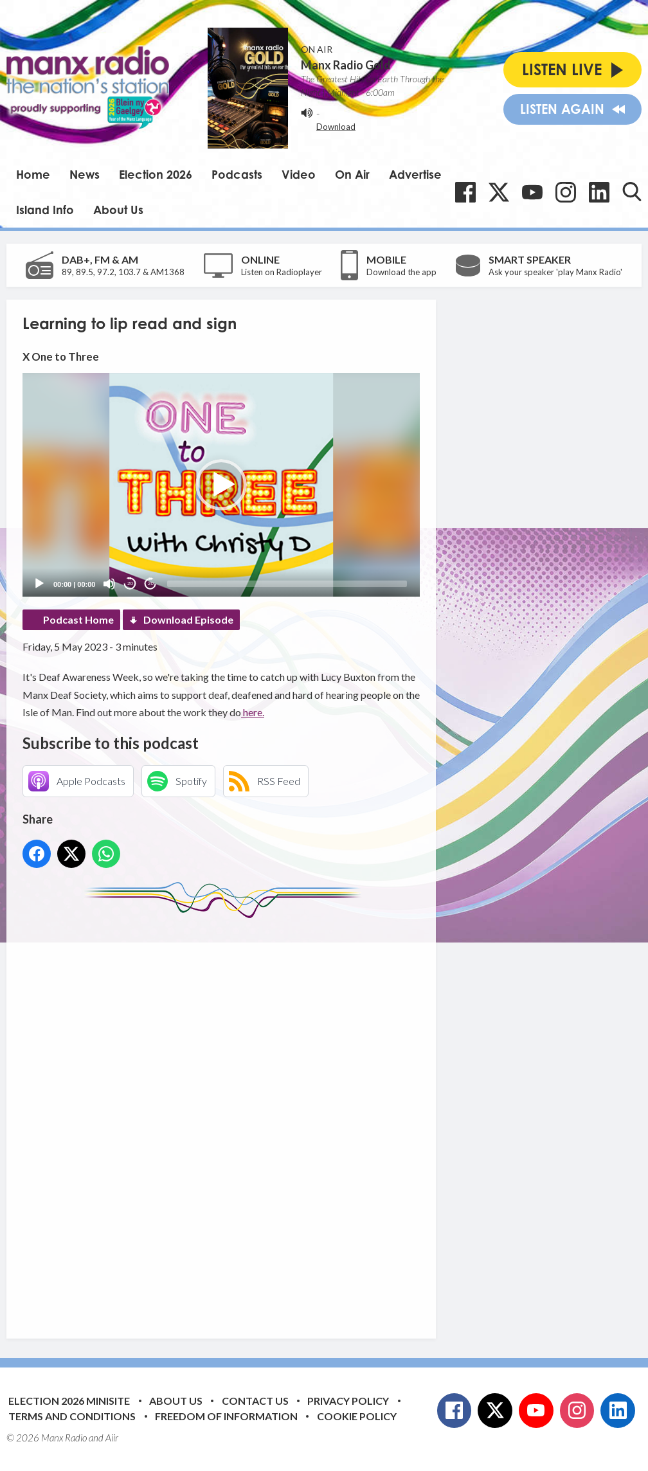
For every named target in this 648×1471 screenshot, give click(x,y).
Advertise (415, 174)
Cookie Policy (357, 1416)
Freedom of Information (226, 1416)
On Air (352, 174)
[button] (221, 484)
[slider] (287, 584)
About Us (118, 210)
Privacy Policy (348, 1400)
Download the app (401, 272)
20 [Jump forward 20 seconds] (151, 583)
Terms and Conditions (72, 1416)
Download (336, 127)
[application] (221, 485)
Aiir (111, 1437)
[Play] (39, 583)
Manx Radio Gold (346, 65)
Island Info (45, 210)
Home (33, 174)
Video (299, 174)
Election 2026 (155, 174)
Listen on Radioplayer (281, 272)
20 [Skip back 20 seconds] (130, 583)
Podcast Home (78, 619)
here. (252, 712)
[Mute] (109, 583)
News (84, 174)
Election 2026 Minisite (69, 1400)
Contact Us (255, 1400)
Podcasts (237, 174)
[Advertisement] (263, 1118)
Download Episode (188, 619)
